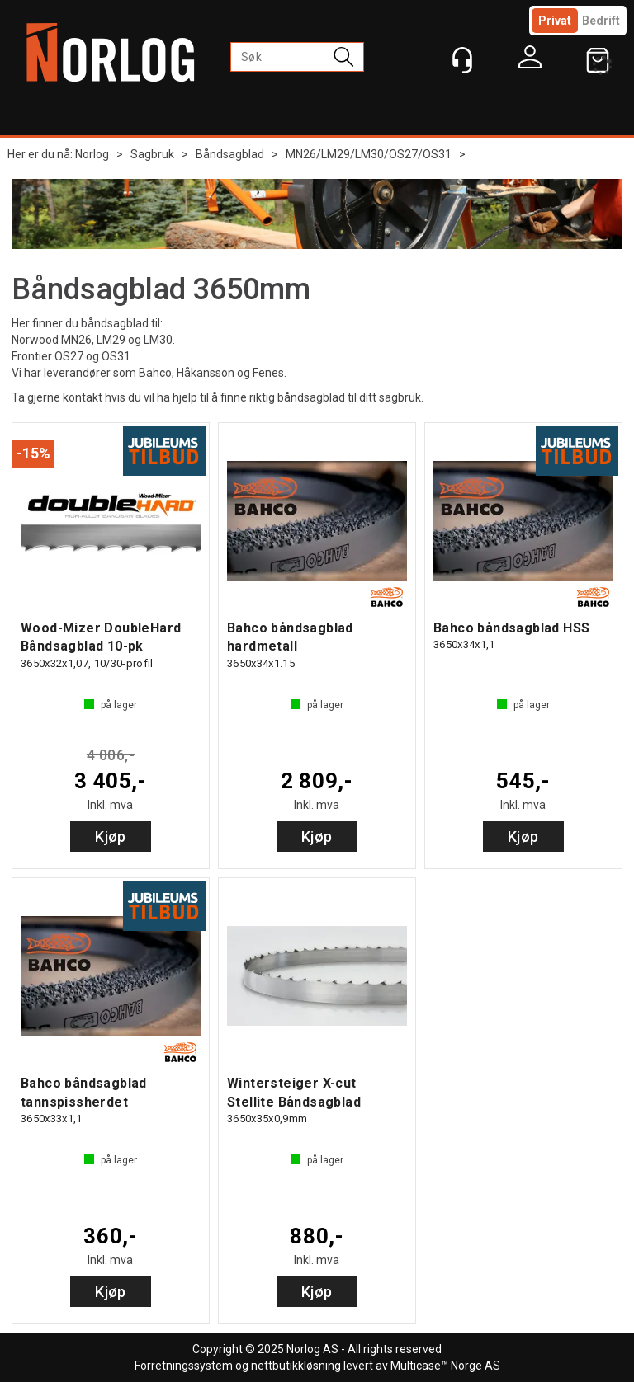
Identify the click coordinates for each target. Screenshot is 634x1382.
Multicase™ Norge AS (445, 1365)
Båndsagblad (230, 154)
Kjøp (110, 836)
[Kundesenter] (462, 60)
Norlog (92, 154)
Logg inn (530, 61)
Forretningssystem (184, 1365)
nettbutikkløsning (296, 1365)
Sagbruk (152, 154)
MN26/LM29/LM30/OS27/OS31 (369, 154)
